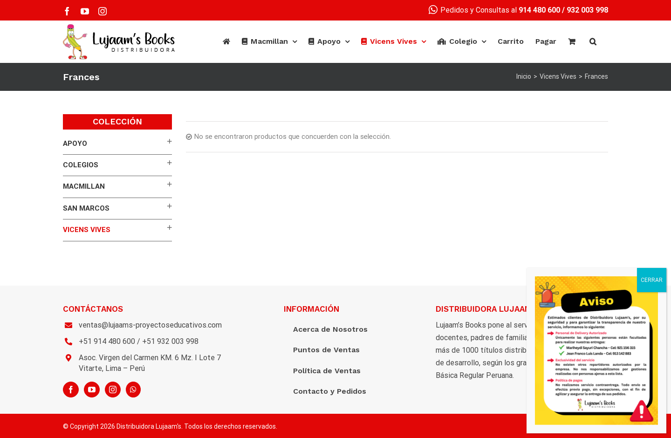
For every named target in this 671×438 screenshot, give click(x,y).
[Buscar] (592, 41)
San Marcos (86, 208)
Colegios (80, 165)
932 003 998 (587, 10)
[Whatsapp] (133, 389)
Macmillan (84, 186)
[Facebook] (71, 389)
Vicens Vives (86, 230)
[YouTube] (92, 389)
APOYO (75, 143)
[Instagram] (113, 389)
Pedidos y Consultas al (494, 10)
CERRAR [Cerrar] (652, 280)
